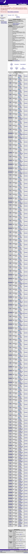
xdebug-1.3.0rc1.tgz (20, 522)
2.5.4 (10, 335)
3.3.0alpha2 (10, 137)
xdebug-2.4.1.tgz (19, 359)
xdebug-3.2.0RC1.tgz (20, 161)
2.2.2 (10, 419)
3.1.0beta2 (10, 198)
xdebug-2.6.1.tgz (19, 309)
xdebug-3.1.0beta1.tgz (20, 202)
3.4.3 (10, 102)
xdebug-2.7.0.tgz (19, 293)
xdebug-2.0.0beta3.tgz (20, 502)
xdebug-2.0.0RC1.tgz (20, 490)
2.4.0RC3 (10, 370)
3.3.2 (10, 121)
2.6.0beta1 (10, 324)
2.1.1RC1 (10, 445)
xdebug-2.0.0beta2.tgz (20, 505)
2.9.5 (10, 243)
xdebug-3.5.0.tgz (19, 83)
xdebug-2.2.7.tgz (19, 400)
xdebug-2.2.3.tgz (19, 416)
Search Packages (4, 22)
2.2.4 (10, 411)
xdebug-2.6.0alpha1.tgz (21, 328)
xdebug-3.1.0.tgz (19, 195)
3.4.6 (10, 90)
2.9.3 (10, 251)
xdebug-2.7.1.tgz (19, 290)
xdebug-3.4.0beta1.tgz (20, 118)
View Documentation (23, 68)
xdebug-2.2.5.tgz (19, 408)
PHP (13, 15)
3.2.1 (10, 144)
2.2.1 (10, 422)
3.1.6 (10, 156)
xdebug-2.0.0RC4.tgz (20, 481)
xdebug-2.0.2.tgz (19, 472)
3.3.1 (10, 125)
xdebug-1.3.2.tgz (19, 510)
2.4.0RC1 (10, 378)
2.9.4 (10, 247)
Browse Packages (4, 21)
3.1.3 (10, 182)
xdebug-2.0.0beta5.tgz (20, 496)
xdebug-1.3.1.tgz (19, 513)
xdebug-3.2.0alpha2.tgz (21, 168)
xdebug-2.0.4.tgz (19, 466)
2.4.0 (10, 362)
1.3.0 (10, 515)
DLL (19, 77)
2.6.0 (10, 316)
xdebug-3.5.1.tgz (19, 79)
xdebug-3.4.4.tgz (19, 99)
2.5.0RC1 (10, 355)
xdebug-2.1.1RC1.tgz (20, 446)
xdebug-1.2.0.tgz (19, 525)
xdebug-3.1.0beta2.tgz (20, 199)
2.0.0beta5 (10, 495)
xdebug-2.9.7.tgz (19, 236)
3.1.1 (10, 190)
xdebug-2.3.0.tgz (19, 397)
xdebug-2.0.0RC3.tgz (20, 484)
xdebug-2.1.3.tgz (19, 437)
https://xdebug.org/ (16, 60)
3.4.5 (10, 94)
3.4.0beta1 (10, 117)
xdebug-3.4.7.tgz (19, 87)
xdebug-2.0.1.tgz (19, 475)
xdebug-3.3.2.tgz (19, 122)
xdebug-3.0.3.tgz (19, 209)
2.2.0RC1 (10, 430)
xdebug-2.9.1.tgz (19, 260)
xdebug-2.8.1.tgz (19, 267)
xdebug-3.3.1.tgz (19, 126)
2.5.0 (10, 351)
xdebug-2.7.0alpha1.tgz (21, 313)
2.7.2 (10, 285)
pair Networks (26, 552)
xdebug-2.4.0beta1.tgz (20, 383)
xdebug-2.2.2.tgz (19, 419)
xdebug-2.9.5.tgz (19, 244)
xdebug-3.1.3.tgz (19, 183)
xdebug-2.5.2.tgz (19, 344)
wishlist (14, 24)
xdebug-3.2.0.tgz (19, 149)
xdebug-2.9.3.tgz (19, 252)
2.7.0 (10, 293)
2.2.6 (10, 403)
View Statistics (23, 64)
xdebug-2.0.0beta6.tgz (20, 493)
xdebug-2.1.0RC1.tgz (20, 452)
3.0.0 (10, 220)
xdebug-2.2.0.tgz (19, 425)
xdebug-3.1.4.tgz (19, 179)
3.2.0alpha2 (10, 168)
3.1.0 (10, 194)
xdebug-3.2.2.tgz (19, 141)
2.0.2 (10, 471)
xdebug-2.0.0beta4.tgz (20, 499)
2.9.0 (10, 263)
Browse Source (11, 68)
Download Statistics (4, 23)
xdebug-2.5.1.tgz (19, 348)
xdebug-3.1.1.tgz (19, 191)
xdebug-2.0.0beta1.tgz (20, 507)
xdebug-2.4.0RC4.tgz (20, 367)
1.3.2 (10, 510)
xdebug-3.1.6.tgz (19, 157)
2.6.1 (10, 308)
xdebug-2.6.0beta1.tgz (20, 324)
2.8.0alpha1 (10, 282)
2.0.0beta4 (10, 498)
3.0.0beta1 (10, 228)
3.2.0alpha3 (10, 164)
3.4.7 (10, 86)
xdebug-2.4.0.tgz (19, 363)
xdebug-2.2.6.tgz (19, 404)
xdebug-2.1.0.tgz (19, 449)
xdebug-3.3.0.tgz (19, 130)
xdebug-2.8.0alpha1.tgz (21, 283)
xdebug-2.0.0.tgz (19, 478)
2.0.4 (10, 466)
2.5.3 (10, 339)
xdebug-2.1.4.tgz (19, 434)
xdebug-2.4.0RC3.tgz (20, 371)
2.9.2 (10, 255)
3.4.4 (10, 98)
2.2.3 (10, 415)
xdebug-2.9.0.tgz (19, 263)
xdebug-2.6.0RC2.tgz (20, 321)
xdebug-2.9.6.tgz (19, 240)
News (2, 15)
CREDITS (26, 549)
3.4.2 (10, 106)
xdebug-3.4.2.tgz (19, 106)
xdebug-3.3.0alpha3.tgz (21, 134)
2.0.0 (10, 477)
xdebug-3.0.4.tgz (19, 205)
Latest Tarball (11, 64)
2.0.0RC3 (10, 483)
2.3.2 (10, 389)
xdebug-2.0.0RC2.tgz (20, 487)
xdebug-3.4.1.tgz (19, 110)
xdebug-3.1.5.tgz (19, 175)
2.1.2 (10, 439)
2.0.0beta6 (10, 492)
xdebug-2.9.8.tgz (19, 232)
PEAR (21, 534)
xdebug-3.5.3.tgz (19, 75)
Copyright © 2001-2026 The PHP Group (5, 551)
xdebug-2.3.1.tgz (19, 393)
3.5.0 (10, 82)
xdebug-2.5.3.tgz (19, 340)
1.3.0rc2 (10, 518)
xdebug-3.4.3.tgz (19, 103)
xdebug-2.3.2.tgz (19, 389)
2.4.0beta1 (10, 382)
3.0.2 (10, 212)
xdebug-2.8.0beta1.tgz (20, 279)
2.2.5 (10, 407)
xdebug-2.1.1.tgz (19, 443)
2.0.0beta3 (10, 501)
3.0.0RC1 (10, 224)
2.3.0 (10, 396)
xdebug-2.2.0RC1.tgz (20, 431)
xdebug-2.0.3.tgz (19, 469)
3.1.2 (10, 186)
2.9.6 (10, 239)
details (17, 24)
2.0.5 (10, 463)
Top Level (9, 15)
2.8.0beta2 (10, 274)
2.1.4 (10, 433)
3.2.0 (10, 148)
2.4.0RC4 (10, 366)
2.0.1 (10, 474)
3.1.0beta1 (10, 202)
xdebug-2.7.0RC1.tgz (20, 301)
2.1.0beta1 (10, 460)
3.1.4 (10, 178)
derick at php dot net (16, 23)
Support (2, 18)
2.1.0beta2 (10, 457)
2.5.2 (10, 343)
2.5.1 (10, 347)
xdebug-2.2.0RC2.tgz (20, 428)
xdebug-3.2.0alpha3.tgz (21, 165)
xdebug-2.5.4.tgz (19, 336)
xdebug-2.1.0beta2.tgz (20, 458)
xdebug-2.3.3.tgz (19, 386)
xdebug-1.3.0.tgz (19, 516)
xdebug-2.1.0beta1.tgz (20, 461)
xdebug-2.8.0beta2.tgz (20, 275)
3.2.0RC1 (10, 160)
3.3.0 (10, 129)
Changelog (17, 64)
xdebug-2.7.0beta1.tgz (20, 305)
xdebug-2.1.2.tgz (19, 440)
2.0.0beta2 (10, 504)
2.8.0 (10, 270)
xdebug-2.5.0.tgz (19, 352)
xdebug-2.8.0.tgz (19, 271)
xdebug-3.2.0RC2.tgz (20, 153)
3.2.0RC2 (10, 152)
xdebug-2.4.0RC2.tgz (20, 375)
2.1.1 (10, 442)
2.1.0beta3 (10, 454)
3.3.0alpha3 (10, 133)
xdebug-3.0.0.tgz (19, 221)
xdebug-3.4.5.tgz (19, 95)
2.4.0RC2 (10, 374)
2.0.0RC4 (10, 480)
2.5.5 (10, 331)
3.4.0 (10, 113)
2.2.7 (10, 399)
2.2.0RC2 (10, 427)
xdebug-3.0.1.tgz (19, 217)
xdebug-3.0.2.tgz (19, 213)
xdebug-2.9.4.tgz (19, 248)
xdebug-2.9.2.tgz (19, 256)
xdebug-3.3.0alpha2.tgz (21, 137)
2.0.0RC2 (10, 486)
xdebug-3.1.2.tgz (19, 187)
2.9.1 (10, 259)
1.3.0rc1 (10, 521)
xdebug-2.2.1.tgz (19, 422)
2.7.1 (10, 289)
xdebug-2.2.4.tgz (19, 412)
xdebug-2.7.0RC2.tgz (20, 297)
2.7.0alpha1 (10, 312)
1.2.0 (10, 524)
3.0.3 (10, 208)
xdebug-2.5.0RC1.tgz (20, 355)
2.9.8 (10, 232)
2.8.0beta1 (10, 278)
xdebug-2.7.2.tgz (19, 286)
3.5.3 (10, 75)
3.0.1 (10, 216)
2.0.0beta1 (10, 507)
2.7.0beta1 (10, 304)
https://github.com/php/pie (13, 11)
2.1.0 (10, 448)
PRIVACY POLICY (21, 549)
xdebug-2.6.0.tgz (19, 317)
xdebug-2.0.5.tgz (19, 463)
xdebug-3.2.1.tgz (19, 145)
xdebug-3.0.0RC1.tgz (20, 225)
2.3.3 (10, 385)
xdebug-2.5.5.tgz (19, 332)
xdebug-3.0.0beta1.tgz (20, 229)
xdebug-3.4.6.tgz (19, 91)
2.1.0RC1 (10, 451)
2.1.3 (10, 436)
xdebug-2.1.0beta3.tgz (20, 455)
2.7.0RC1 (10, 300)
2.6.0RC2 (10, 320)
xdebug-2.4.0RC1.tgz (20, 379)
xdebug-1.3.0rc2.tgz (20, 519)
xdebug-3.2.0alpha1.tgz (21, 172)
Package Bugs (16, 68)
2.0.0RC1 (10, 489)
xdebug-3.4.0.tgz (19, 114)
